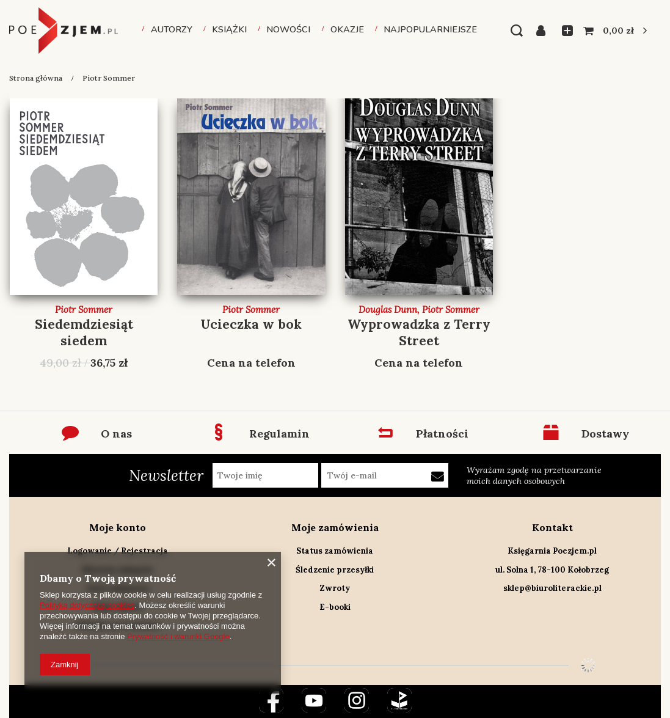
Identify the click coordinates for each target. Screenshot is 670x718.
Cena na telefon (251, 363)
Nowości (288, 29)
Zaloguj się (544, 30)
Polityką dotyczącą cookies (87, 605)
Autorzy (171, 29)
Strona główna (35, 77)
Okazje (347, 29)
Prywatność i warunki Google (178, 636)
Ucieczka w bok (251, 324)
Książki (229, 29)
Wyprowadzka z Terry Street (419, 332)
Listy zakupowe (564, 30)
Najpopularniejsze (430, 29)
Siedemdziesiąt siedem (84, 332)
